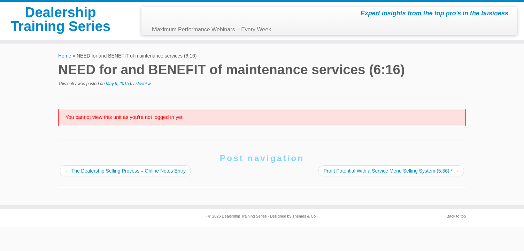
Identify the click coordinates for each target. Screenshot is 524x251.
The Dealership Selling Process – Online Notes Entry (125, 171)
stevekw (143, 83)
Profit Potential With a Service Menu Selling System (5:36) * (391, 171)
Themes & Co (304, 216)
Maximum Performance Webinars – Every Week (211, 29)
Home (64, 56)
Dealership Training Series (60, 19)
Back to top (456, 216)
